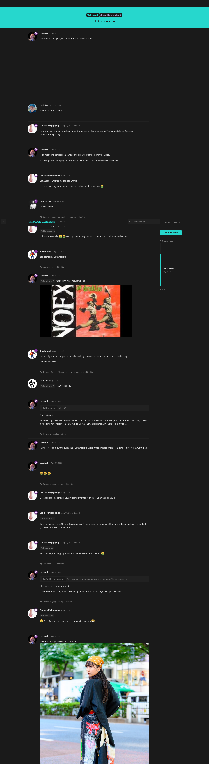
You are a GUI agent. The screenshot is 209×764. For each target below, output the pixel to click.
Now (162, 71)
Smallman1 (48, 63)
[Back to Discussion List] (3, 3)
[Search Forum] (144, 3)
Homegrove (49, 13)
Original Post (166, 23)
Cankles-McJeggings (55, 361)
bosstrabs (48, 329)
